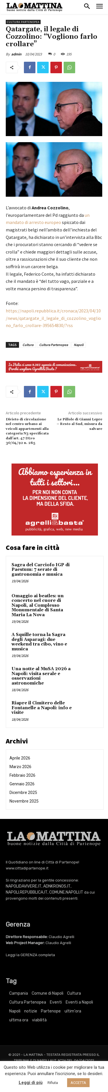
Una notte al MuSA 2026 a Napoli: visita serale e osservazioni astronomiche (41, 676)
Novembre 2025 (24, 801)
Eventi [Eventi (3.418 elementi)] (56, 1002)
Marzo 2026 (20, 766)
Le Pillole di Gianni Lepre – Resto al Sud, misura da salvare (79, 424)
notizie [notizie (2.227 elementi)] (30, 1011)
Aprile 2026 (20, 758)
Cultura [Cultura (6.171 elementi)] (74, 993)
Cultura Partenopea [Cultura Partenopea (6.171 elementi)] (27, 1002)
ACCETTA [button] (78, 1083)
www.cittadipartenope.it (27, 868)
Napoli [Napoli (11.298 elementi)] (14, 1011)
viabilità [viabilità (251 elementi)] (39, 1020)
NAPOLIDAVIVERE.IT (23, 886)
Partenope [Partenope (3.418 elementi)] (51, 1011)
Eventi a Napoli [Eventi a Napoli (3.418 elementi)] (79, 1002)
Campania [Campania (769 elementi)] (18, 993)
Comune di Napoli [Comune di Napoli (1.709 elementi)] (47, 993)
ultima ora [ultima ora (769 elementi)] (18, 1020)
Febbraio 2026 (22, 775)
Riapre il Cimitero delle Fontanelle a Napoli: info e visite (42, 707)
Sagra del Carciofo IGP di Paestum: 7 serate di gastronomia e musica (41, 569)
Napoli (79, 345)
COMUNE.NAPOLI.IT (66, 892)
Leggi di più (31, 1082)
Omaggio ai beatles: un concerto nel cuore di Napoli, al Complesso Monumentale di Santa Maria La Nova (38, 605)
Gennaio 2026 (22, 784)
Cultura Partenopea (23, 22)
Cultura (27, 345)
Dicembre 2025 (23, 792)
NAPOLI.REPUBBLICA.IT (27, 892)
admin (16, 54)
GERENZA (28, 955)
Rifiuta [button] (53, 1083)
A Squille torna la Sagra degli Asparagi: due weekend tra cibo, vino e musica (39, 642)
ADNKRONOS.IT (57, 886)
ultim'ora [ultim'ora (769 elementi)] (73, 1011)
